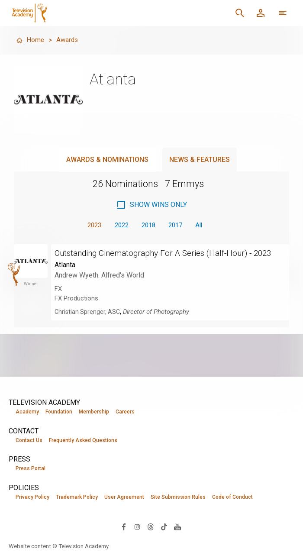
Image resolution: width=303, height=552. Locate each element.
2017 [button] (178, 225)
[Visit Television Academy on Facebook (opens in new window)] (123, 527)
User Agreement (124, 497)
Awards (68, 40)
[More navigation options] (282, 13)
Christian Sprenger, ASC (88, 322)
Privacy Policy (32, 497)
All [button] (203, 225)
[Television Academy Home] (90, 13)
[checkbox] (151, 205)
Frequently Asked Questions (83, 440)
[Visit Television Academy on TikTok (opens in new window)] (164, 527)
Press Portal (30, 469)
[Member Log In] (260, 13)
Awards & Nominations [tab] (107, 159)
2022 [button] (119, 225)
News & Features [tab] (199, 159)
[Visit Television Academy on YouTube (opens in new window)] (177, 527)
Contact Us (29, 440)
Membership (94, 412)
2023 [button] (89, 225)
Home (30, 40)
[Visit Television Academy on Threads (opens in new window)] (150, 527)
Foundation (58, 412)
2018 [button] (148, 225)
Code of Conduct (232, 497)
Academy (27, 412)
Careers (125, 412)
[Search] (239, 13)
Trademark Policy (77, 497)
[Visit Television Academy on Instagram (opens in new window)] (137, 527)
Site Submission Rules (178, 497)
